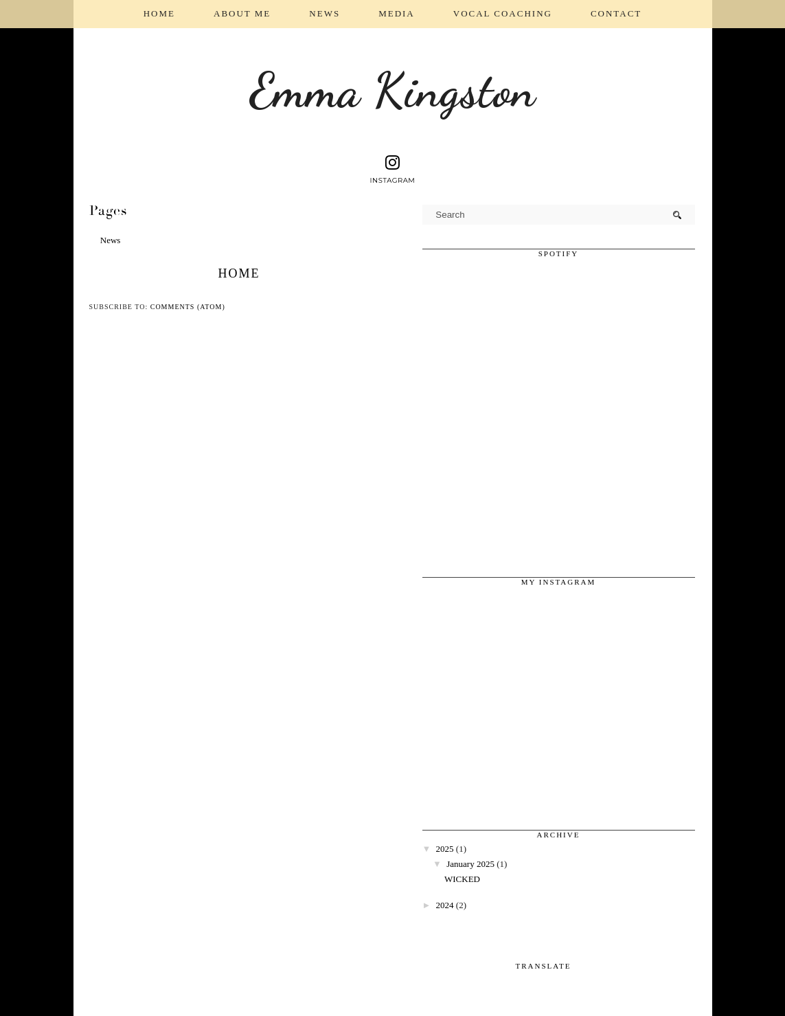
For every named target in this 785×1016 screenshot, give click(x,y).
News (324, 13)
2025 (445, 849)
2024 (445, 905)
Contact (616, 13)
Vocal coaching (502, 13)
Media (396, 13)
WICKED (462, 879)
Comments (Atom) (187, 307)
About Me (242, 13)
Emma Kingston (392, 91)
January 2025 (470, 864)
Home (159, 13)
